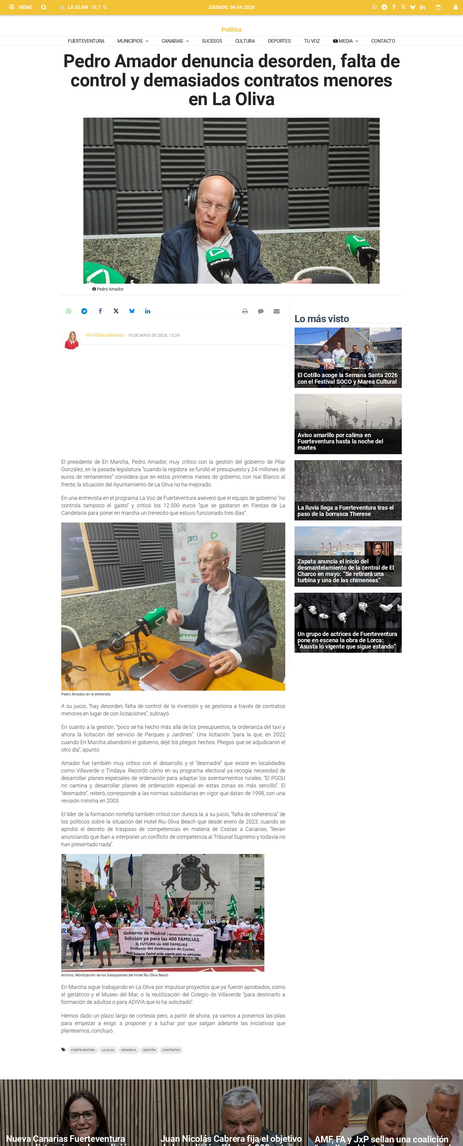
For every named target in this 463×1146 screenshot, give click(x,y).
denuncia (128, 1050)
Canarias (173, 41)
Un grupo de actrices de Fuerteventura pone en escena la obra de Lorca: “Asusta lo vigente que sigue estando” (347, 640)
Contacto (383, 41)
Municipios (130, 41)
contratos (171, 1050)
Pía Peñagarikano (105, 335)
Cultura (245, 41)
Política (232, 29)
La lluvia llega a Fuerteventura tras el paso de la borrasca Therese (346, 510)
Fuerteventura (86, 41)
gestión (149, 1050)
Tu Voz (312, 41)
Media (346, 41)
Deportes (279, 41)
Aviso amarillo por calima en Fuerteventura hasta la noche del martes (340, 441)
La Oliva (108, 1050)
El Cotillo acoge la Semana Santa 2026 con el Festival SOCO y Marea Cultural (348, 378)
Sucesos (212, 41)
